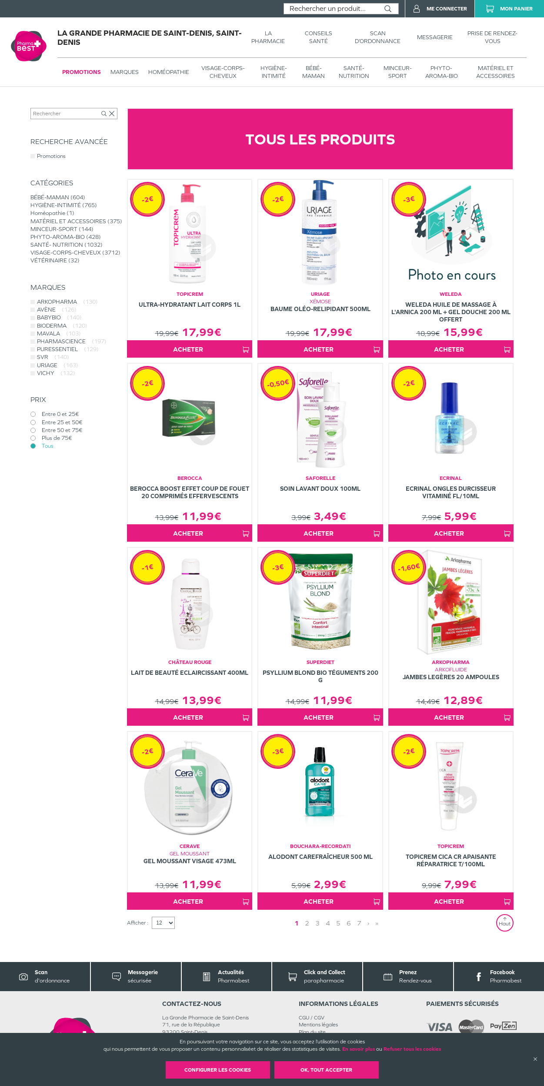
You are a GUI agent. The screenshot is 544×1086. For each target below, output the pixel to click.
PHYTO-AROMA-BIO (441, 72)
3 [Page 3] (317, 923)
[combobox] (330, 8)
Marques (124, 72)
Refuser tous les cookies (412, 1049)
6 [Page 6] (349, 923)
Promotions (81, 72)
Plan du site (312, 1032)
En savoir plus (358, 1049)
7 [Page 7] (359, 923)
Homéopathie (168, 72)
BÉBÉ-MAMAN (313, 72)
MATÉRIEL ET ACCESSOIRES (495, 72)
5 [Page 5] (338, 923)
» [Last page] (376, 923)
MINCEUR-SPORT (398, 72)
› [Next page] (368, 923)
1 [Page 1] (296, 923)
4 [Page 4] (328, 923)
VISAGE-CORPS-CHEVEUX (223, 72)
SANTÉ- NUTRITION (354, 72)
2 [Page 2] (307, 923)
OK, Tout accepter (326, 1070)
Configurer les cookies (217, 1070)
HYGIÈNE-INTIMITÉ (273, 72)
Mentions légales (318, 1025)
